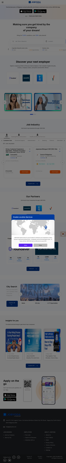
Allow (25, 245)
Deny (40, 245)
